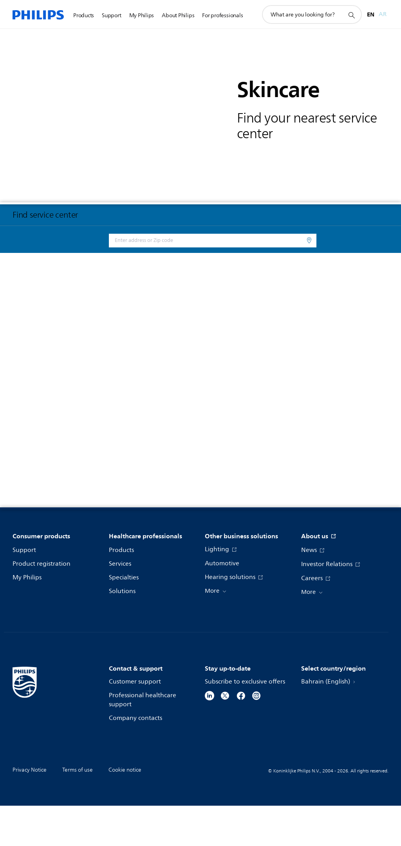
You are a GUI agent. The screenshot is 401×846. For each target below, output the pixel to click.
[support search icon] (351, 15)
